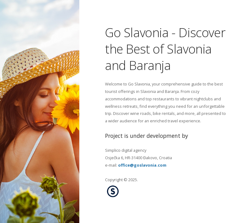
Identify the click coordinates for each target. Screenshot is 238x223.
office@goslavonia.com (142, 165)
